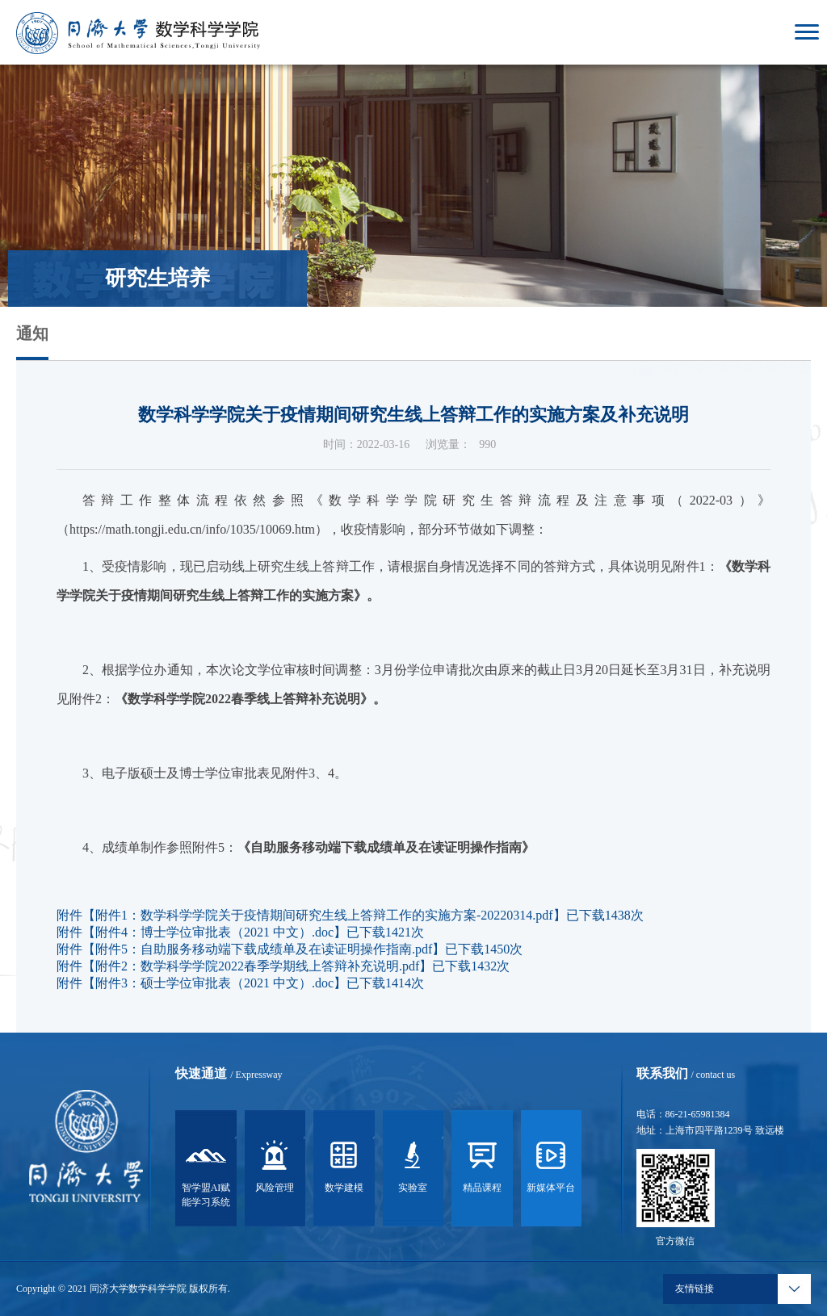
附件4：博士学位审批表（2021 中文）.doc (214, 932)
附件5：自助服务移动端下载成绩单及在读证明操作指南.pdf (263, 949)
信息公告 (788, 346)
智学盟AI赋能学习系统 (206, 1171)
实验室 (413, 1164)
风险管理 (274, 1164)
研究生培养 (725, 346)
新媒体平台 (551, 1164)
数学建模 (344, 1164)
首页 (673, 346)
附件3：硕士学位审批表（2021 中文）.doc (214, 983)
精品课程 (482, 1164)
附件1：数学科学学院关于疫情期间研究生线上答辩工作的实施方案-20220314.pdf (324, 915)
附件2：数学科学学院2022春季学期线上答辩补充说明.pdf (257, 966)
